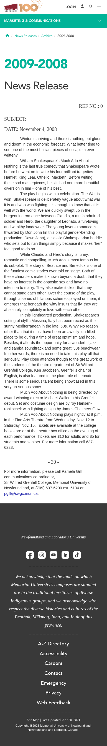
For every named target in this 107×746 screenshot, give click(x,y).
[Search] (91, 7)
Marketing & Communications (32, 21)
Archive (47, 36)
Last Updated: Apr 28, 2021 (61, 720)
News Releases (25, 36)
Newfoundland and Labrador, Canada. (53, 729)
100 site (31, 7)
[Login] (71, 7)
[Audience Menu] (82, 7)
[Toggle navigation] (99, 6)
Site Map (33, 720)
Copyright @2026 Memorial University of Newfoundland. (53, 725)
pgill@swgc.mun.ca (21, 493)
